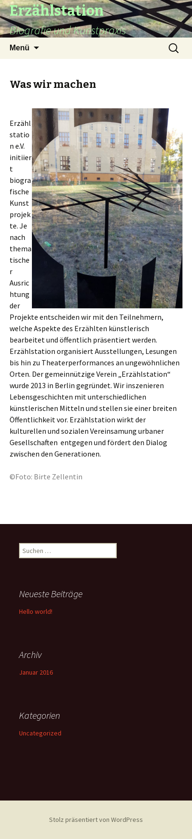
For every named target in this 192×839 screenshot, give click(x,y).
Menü (20, 48)
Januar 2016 (36, 672)
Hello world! (35, 611)
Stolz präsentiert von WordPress (96, 819)
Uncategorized (40, 733)
